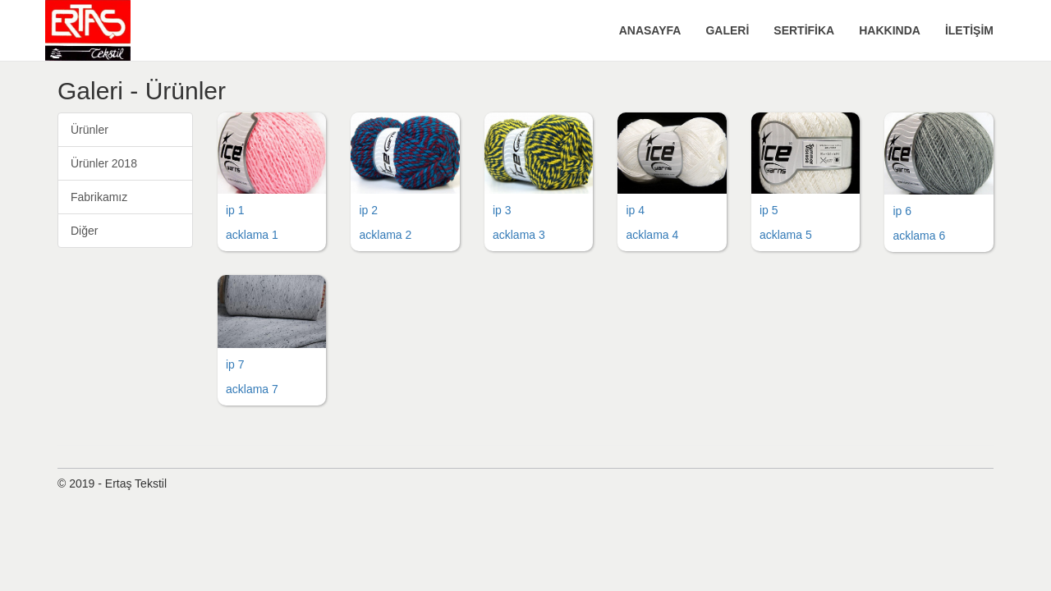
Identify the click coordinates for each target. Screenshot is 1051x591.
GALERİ (727, 30)
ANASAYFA (650, 30)
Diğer (84, 230)
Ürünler (89, 129)
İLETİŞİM (969, 30)
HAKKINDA (889, 30)
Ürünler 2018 (104, 163)
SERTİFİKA (803, 30)
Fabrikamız (99, 197)
